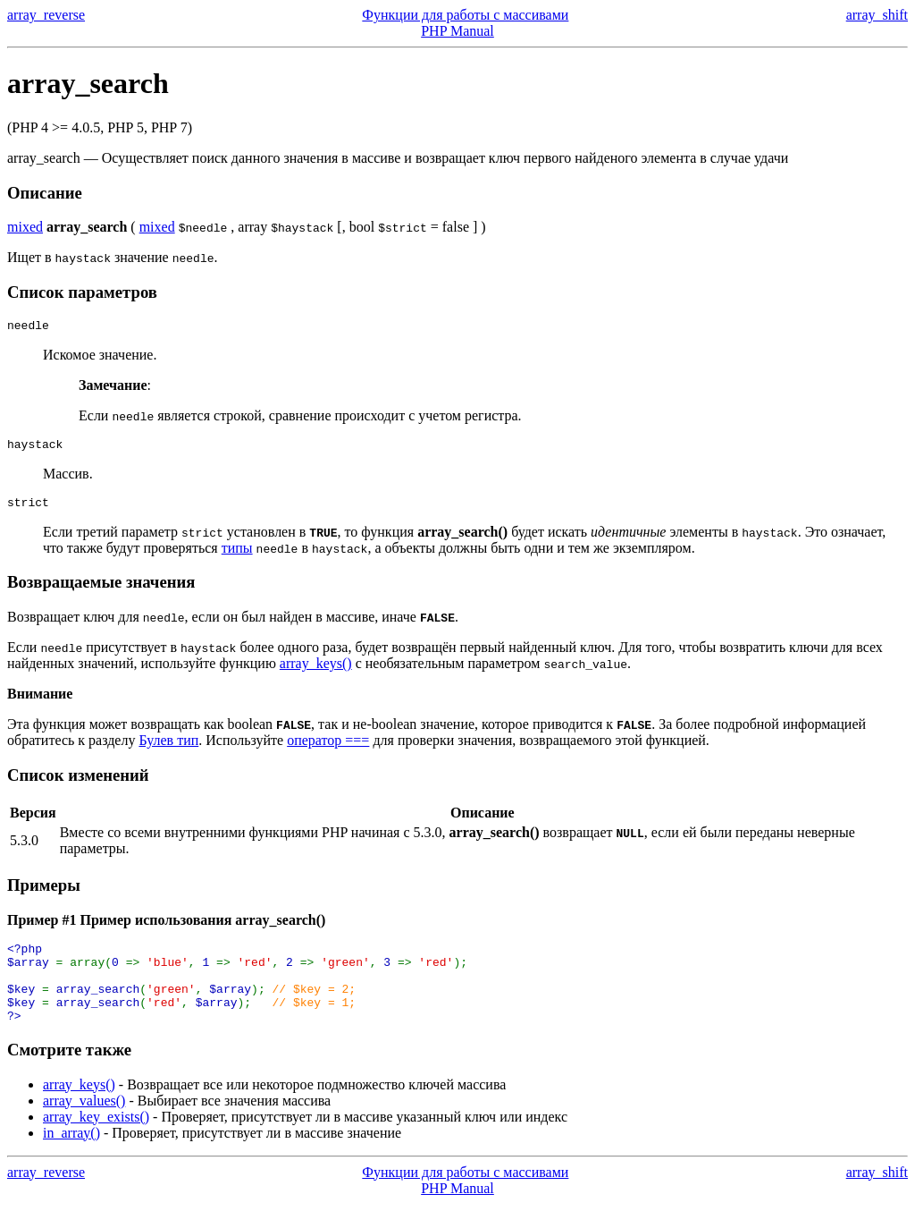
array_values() (84, 1124)
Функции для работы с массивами (465, 14)
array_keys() (316, 671)
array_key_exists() (96, 1140)
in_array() (71, 1156)
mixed (25, 226)
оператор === (328, 748)
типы (237, 555)
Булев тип (168, 748)
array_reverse (46, 14)
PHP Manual (457, 30)
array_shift (877, 14)
